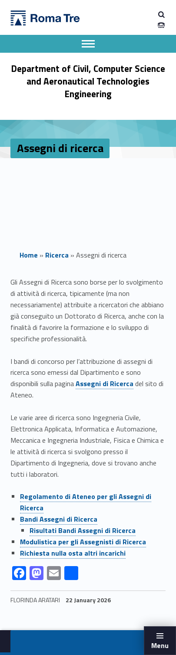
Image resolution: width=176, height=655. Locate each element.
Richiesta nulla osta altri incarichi (73, 553)
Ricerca (57, 255)
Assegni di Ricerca (104, 383)
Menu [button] (160, 645)
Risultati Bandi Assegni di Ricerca (83, 530)
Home (29, 255)
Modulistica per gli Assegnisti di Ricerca (83, 541)
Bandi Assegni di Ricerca (58, 519)
